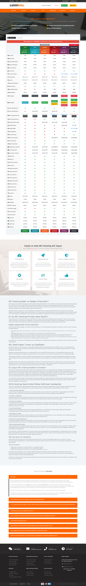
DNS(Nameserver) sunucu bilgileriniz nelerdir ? (22, 510)
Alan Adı (13, 10)
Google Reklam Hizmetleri (15, 576)
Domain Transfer (13, 563)
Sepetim (73, 5)
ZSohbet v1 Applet (13, 573)
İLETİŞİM (72, 10)
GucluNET (72, 568)
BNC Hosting (30, 575)
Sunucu (33, 10)
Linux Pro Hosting (31, 561)
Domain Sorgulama (13, 559)
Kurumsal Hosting (31, 564)
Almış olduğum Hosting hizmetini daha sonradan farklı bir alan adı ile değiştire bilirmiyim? (33, 515)
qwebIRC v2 (35, 102)
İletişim (28, 583)
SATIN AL (25, 231)
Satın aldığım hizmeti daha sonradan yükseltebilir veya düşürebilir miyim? (29, 530)
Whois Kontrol (12, 564)
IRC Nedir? (13, 476)
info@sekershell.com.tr (67, 566)
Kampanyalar (73, 1)
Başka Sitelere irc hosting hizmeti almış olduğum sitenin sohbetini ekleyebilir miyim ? (32, 525)
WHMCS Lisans (48, 573)
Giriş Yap (64, 5)
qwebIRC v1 (25, 102)
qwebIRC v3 (54, 103)
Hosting (23, 10)
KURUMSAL (62, 10)
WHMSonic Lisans (48, 575)
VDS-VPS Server (48, 563)
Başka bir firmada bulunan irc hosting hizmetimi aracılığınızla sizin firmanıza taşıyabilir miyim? (34, 535)
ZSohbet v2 (64, 95)
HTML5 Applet (25, 95)
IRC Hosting (30, 571)
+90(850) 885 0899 (66, 563)
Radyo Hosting (30, 573)
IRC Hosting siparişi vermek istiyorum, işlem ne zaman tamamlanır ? (28, 499)
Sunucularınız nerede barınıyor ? (19, 520)
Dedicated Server (48, 559)
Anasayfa (12, 1)
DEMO (25, 116)
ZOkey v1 (11, 575)
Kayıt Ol (56, 5)
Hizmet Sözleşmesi (14, 583)
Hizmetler (53, 10)
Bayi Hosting (30, 563)
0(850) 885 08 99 (24, 1)
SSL (43, 10)
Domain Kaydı (12, 561)
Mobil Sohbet (12, 571)
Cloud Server (47, 561)
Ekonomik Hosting (31, 559)
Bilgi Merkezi (65, 1)
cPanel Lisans (47, 571)
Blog (17, 1)
